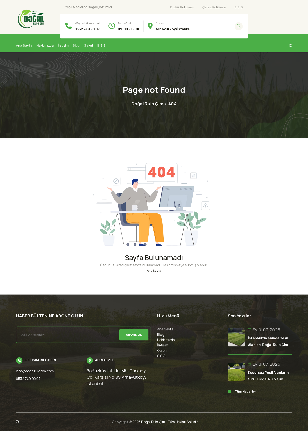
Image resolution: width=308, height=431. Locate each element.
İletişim (63, 45)
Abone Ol (134, 335)
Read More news (229, 391)
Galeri (88, 45)
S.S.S (238, 7)
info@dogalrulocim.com (35, 371)
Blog (76, 45)
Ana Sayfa (24, 45)
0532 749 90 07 (87, 29)
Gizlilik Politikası (182, 7)
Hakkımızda (45, 45)
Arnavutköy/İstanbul (173, 29)
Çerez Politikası (214, 7)
